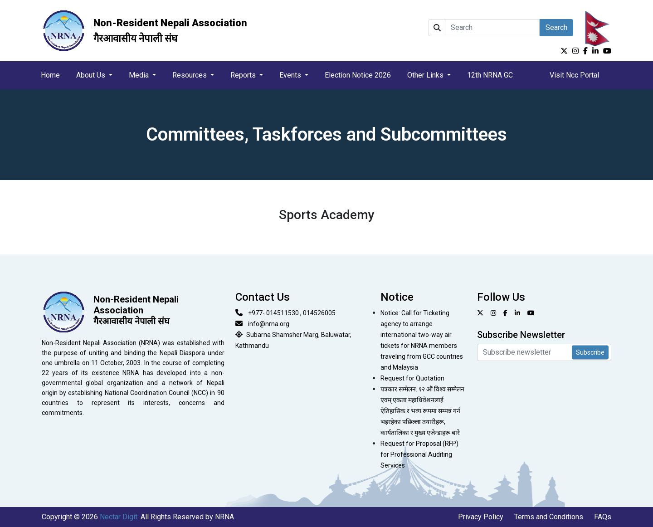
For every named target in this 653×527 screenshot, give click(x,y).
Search (556, 27)
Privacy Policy (480, 516)
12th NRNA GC (490, 75)
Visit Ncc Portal (574, 75)
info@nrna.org (268, 323)
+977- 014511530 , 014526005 (292, 313)
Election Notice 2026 (358, 75)
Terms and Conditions (548, 516)
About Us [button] (91, 75)
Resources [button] (190, 75)
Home (50, 75)
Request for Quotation (412, 378)
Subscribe (590, 352)
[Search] (492, 27)
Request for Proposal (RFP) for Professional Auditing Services (419, 454)
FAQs (602, 516)
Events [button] (291, 75)
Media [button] (140, 75)
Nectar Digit (118, 516)
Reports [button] (244, 75)
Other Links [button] (426, 75)
